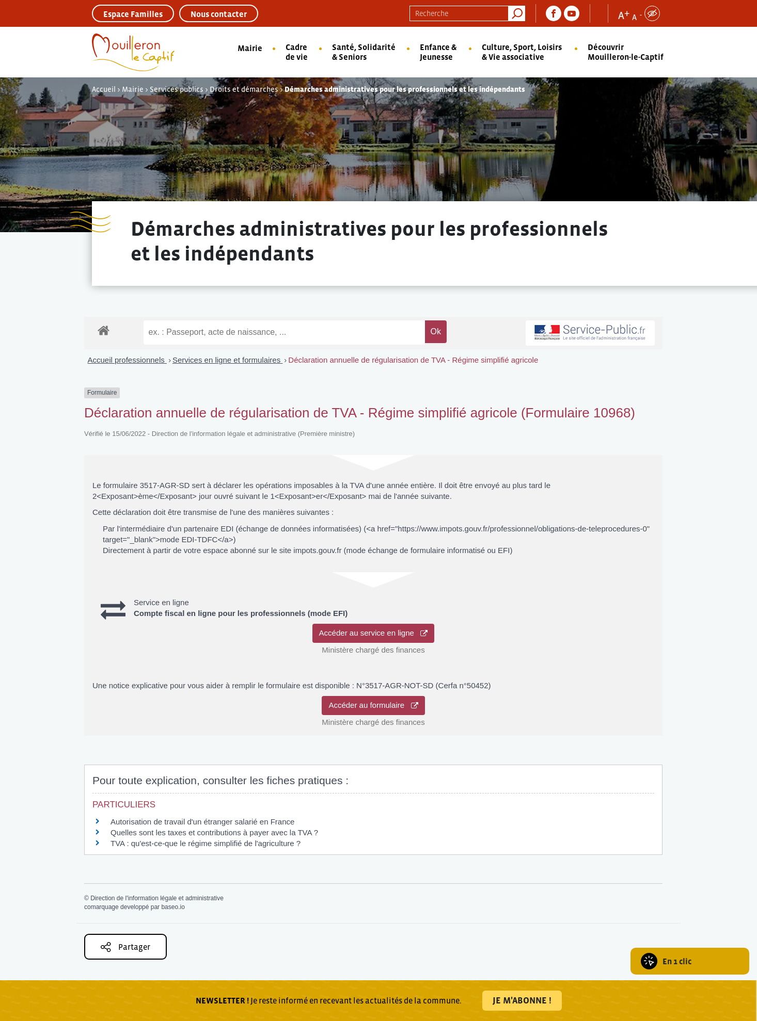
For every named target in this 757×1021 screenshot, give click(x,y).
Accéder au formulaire (373, 705)
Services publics (176, 89)
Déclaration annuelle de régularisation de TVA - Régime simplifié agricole (413, 359)
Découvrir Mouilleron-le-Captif (626, 51)
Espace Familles (133, 14)
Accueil (104, 89)
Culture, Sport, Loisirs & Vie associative (522, 51)
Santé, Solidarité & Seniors (364, 51)
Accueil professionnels (127, 359)
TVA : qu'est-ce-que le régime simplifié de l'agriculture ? (206, 843)
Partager (125, 947)
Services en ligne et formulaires (227, 359)
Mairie (250, 48)
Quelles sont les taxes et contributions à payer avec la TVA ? (214, 832)
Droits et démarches (244, 89)
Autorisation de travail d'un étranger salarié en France (202, 821)
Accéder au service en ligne (373, 632)
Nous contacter (219, 14)
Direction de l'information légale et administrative (157, 898)
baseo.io (172, 907)
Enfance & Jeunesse (438, 51)
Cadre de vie (297, 51)
